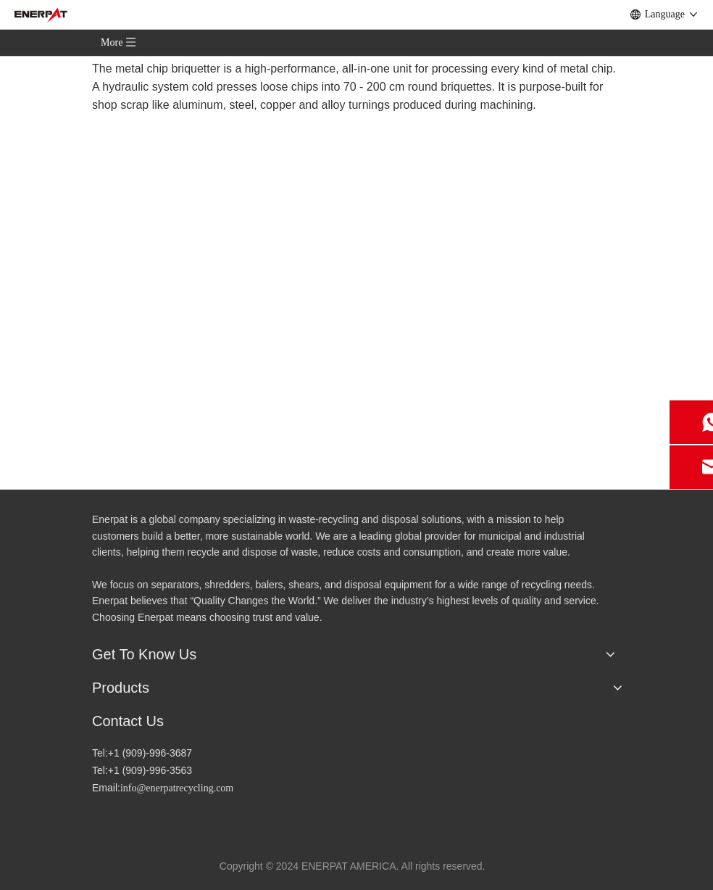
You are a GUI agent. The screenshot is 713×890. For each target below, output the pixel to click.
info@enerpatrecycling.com (176, 788)
